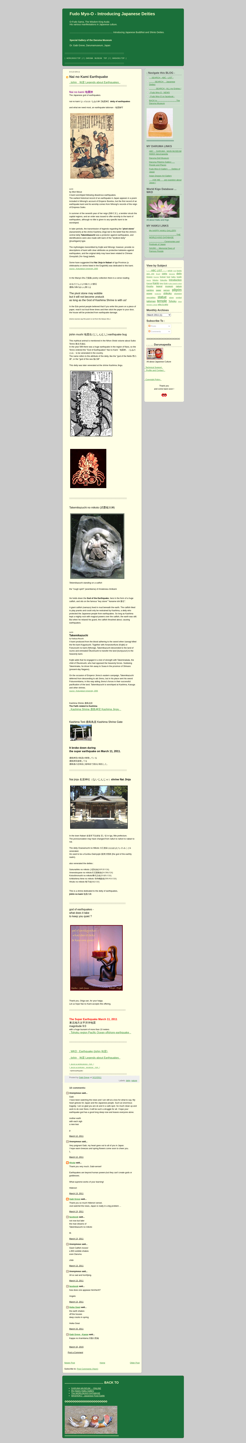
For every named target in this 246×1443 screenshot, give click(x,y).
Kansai (149, 283)
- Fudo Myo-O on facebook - (162, 96)
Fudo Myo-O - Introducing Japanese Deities (112, 13)
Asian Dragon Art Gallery (160, 176)
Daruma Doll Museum (159, 158)
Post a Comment (75, 1352)
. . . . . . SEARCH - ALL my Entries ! (165, 89)
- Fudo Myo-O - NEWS (159, 92)
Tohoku (172, 301)
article (169, 271)
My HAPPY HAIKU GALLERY (162, 230)
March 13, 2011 (76, 1193)
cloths (164, 274)
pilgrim (177, 290)
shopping (178, 294)
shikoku (167, 293)
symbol (179, 297)
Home (102, 1363)
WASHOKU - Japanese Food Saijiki (88, 1395)
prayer (149, 293)
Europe (156, 277)
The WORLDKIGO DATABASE (85, 1393)
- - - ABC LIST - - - (157, 270)
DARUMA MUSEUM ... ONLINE (86, 1388)
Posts (152, 326)
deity (128, 1080)
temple (162, 301)
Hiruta (72, 1163)
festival (163, 277)
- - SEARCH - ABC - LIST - (161, 78)
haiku (173, 277)
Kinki (166, 283)
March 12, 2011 (76, 1136)
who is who (163, 304)
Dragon (150, 277)
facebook (73, 1217)
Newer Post (69, 1363)
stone (171, 297)
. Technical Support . (153, 367)
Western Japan (152, 305)
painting (150, 290)
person (167, 290)
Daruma (172, 274)
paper (158, 290)
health (179, 277)
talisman (151, 301)
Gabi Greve (74, 1199)
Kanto (156, 283)
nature (134, 1080)
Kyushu (150, 286)
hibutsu (155, 280)
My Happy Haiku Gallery (82, 1391)
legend (159, 286)
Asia (174, 271)
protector (158, 294)
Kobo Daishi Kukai (175, 283)
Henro (149, 280)
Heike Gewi (74, 1307)
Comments (154, 331)
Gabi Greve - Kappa (78, 1334)
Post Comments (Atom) (87, 1369)
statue (162, 297)
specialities (151, 297)
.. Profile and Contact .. (154, 370)
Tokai (180, 301)
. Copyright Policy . (153, 379)
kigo (161, 283)
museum (169, 286)
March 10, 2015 (76, 1347)
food (168, 277)
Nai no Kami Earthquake (88, 77)
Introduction (175, 279)
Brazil (158, 274)
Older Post (135, 1363)
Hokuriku (163, 280)
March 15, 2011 (76, 1329)
